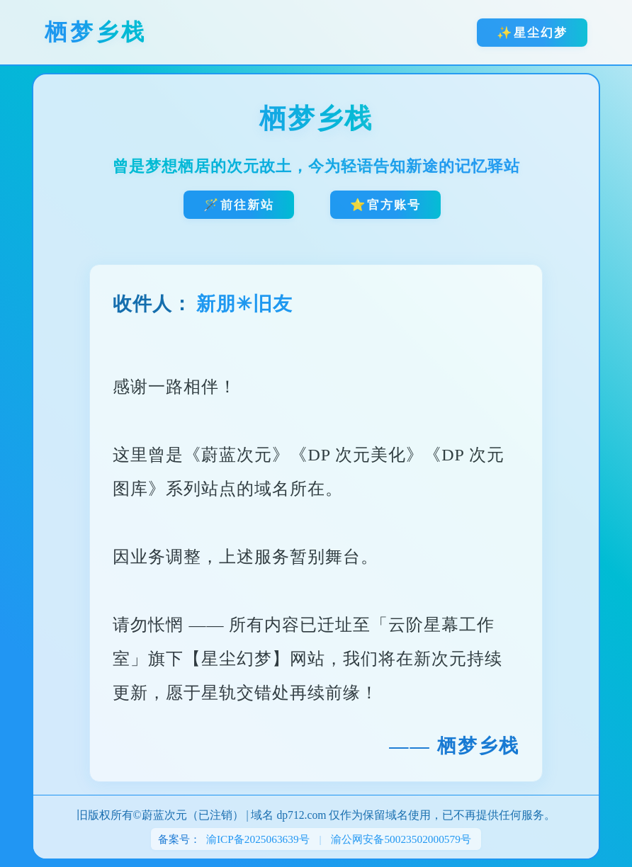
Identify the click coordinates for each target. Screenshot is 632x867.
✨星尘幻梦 (532, 33)
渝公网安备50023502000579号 (401, 839)
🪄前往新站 (238, 205)
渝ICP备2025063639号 (258, 839)
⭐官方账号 (385, 205)
